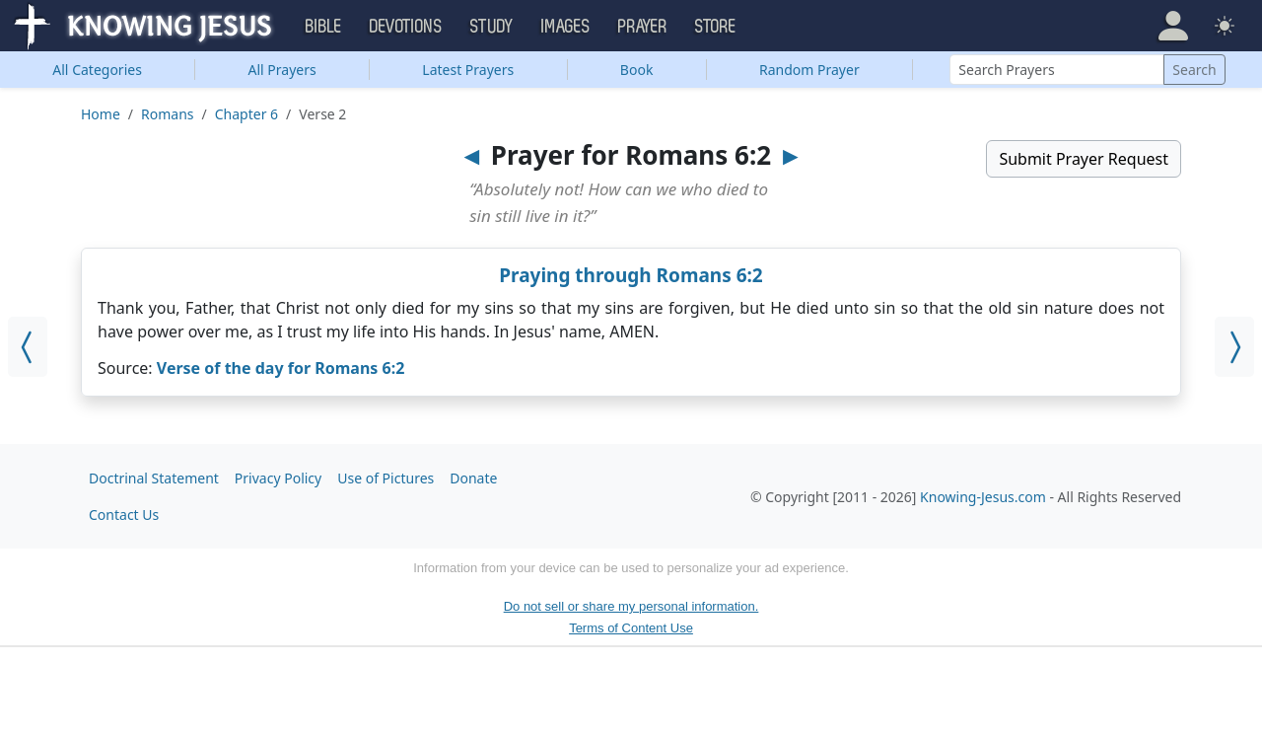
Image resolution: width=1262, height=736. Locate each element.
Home (100, 114)
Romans (167, 114)
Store (715, 27)
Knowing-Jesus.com (983, 496)
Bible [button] (324, 27)
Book (637, 69)
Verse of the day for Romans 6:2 (281, 368)
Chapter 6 (246, 114)
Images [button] (566, 27)
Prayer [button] (642, 27)
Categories (97, 69)
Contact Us (124, 514)
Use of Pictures (385, 478)
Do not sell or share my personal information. (631, 606)
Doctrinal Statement (154, 478)
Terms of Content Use (631, 628)
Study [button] (492, 27)
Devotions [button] (406, 27)
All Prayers (282, 69)
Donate (473, 478)
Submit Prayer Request (1083, 159)
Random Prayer (809, 69)
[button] (1173, 25)
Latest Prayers (468, 69)
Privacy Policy (278, 478)
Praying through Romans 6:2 (631, 275)
